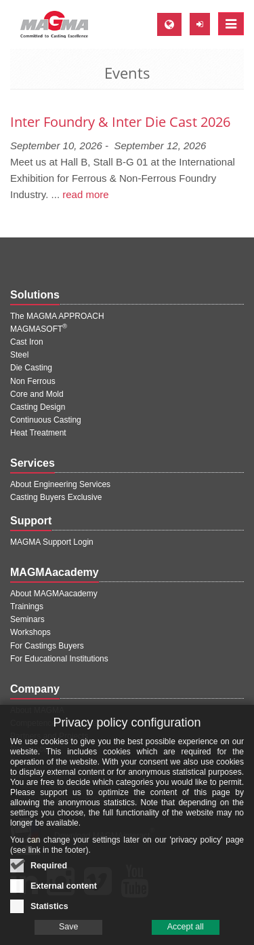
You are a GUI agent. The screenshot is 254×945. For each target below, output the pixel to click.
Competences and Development (68, 723)
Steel (19, 355)
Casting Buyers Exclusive (56, 497)
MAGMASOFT (38, 329)
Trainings (26, 606)
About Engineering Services (60, 484)
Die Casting (31, 367)
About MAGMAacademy (54, 593)
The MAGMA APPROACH (57, 316)
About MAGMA (37, 710)
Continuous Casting (45, 420)
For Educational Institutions (59, 658)
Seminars (27, 619)
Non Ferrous (33, 381)
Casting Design (37, 407)
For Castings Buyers (47, 646)
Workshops (30, 632)
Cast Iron (26, 342)
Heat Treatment (38, 433)
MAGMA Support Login (51, 542)
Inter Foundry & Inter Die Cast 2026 (120, 122)
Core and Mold (37, 394)
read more (85, 194)
